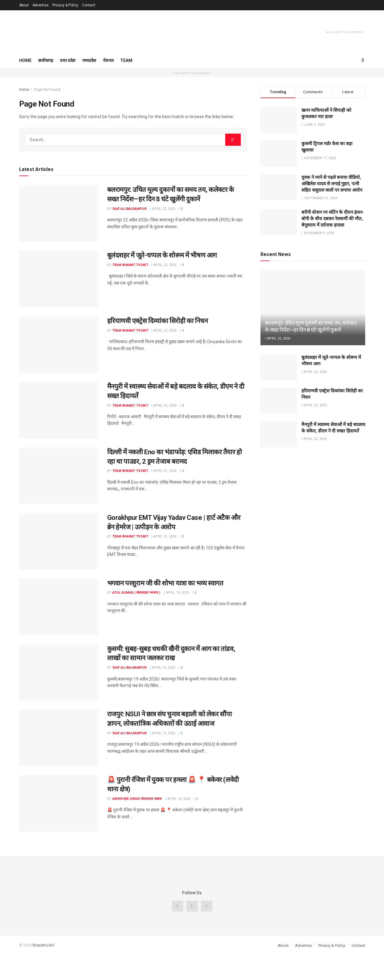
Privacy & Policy (65, 5)
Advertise (40, 5)
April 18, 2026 (177, 799)
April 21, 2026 (163, 471)
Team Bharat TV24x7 (130, 265)
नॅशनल (108, 60)
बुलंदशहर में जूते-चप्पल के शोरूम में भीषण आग (162, 255)
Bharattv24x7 (43, 945)
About (24, 5)
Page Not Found (47, 89)
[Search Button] (233, 140)
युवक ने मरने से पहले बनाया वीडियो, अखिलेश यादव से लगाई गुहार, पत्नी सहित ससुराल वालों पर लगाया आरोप (331, 184)
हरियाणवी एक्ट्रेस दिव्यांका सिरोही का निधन (157, 321)
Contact (88, 5)
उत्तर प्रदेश (68, 60)
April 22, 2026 (162, 209)
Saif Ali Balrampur (129, 209)
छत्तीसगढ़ (45, 60)
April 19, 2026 (176, 593)
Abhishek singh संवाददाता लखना (137, 799)
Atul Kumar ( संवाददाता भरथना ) (136, 593)
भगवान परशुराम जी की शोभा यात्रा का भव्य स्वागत (165, 583)
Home (25, 60)
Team (126, 60)
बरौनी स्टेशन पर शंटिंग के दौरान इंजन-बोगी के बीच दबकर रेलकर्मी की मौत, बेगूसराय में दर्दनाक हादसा (332, 219)
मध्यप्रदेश (89, 60)
